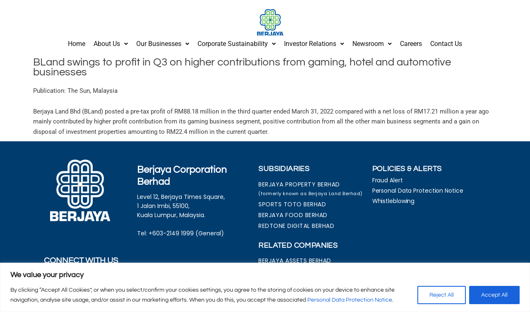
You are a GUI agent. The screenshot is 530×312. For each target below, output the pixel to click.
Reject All (441, 295)
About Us (111, 42)
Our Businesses (162, 42)
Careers (411, 42)
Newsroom (372, 42)
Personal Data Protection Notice (349, 300)
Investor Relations (314, 42)
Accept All (494, 295)
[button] (110, 42)
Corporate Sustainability (237, 42)
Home (76, 42)
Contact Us (446, 42)
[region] (265, 287)
